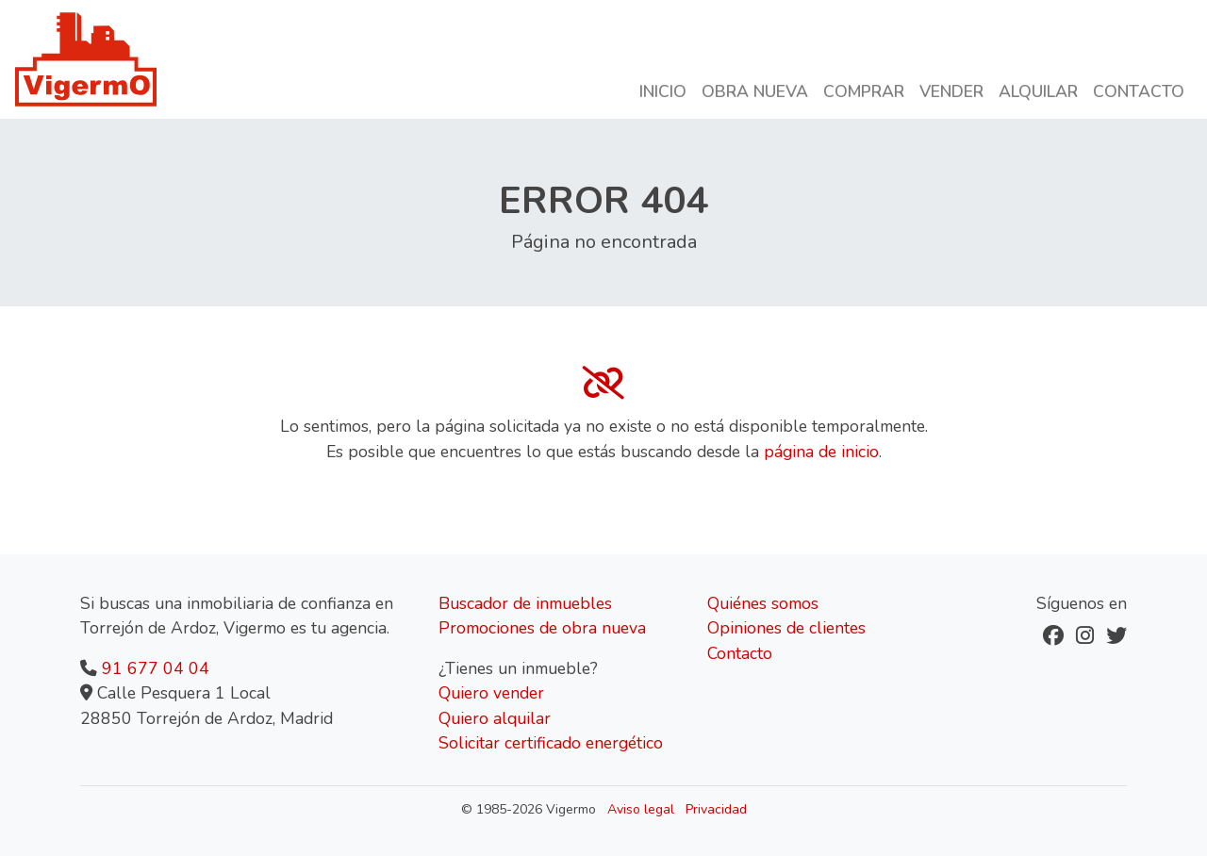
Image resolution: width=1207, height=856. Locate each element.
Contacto (1138, 91)
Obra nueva (755, 91)
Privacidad (716, 809)
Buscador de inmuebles (525, 603)
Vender (951, 91)
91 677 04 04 (155, 668)
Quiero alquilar (494, 718)
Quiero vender (491, 693)
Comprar (863, 91)
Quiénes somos (762, 603)
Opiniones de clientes (786, 628)
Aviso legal (640, 809)
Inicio (662, 91)
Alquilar (1038, 91)
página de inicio (821, 451)
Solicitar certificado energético (550, 743)
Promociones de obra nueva (542, 628)
